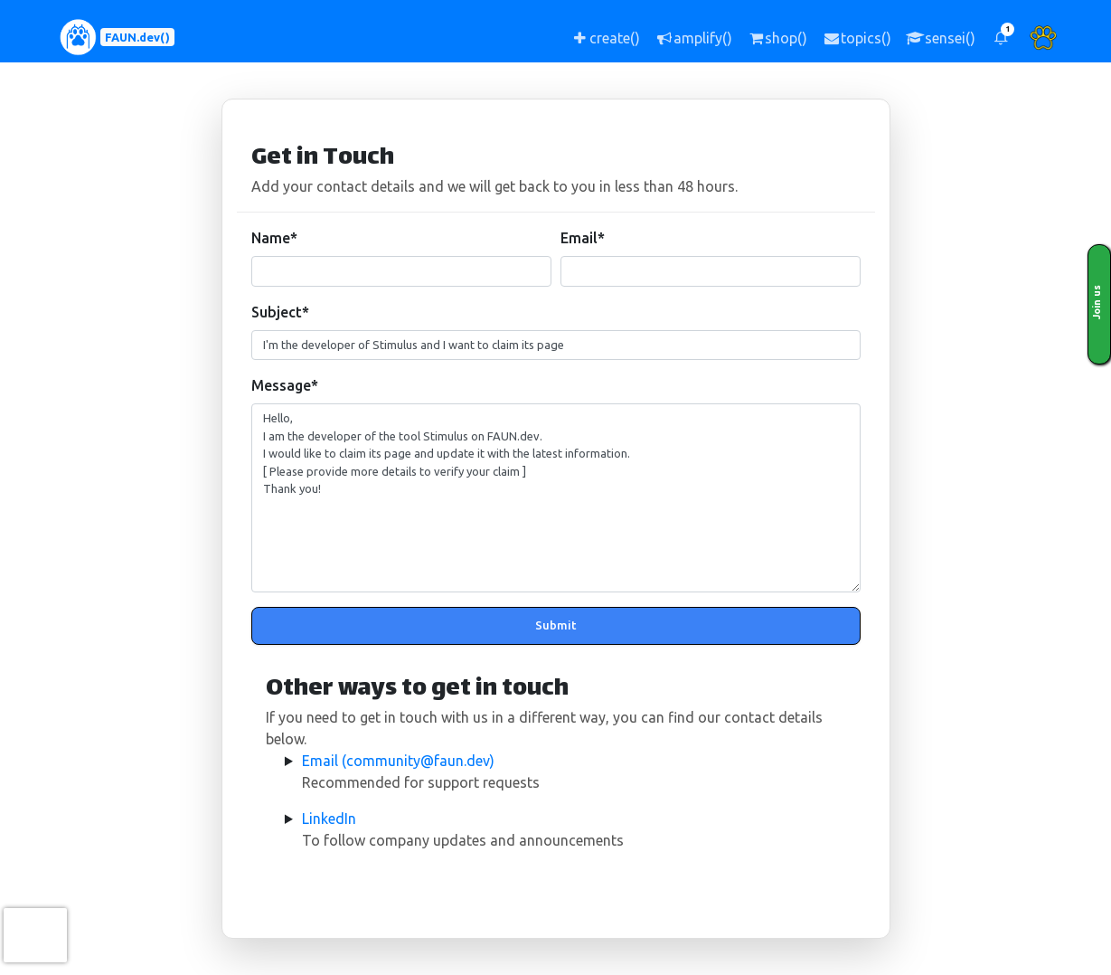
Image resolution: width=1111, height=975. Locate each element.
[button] (1000, 37)
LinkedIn (329, 818)
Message (284, 385)
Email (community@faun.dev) (398, 761)
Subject (280, 312)
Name (274, 238)
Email (582, 238)
